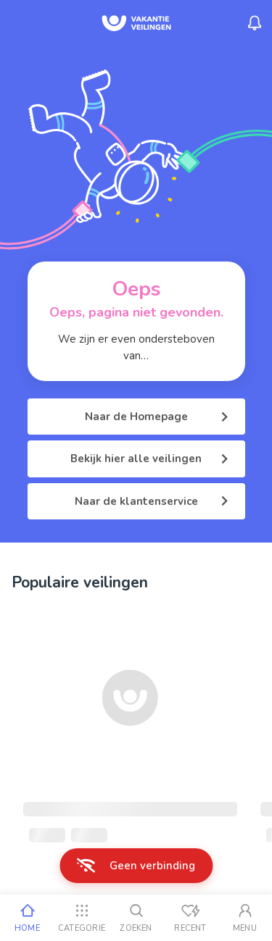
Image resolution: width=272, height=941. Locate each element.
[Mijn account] (245, 918)
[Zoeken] (136, 918)
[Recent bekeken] (190, 918)
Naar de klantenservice (151, 501)
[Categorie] (81, 918)
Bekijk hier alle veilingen (149, 458)
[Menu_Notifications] (254, 23)
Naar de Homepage (156, 416)
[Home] (27, 918)
